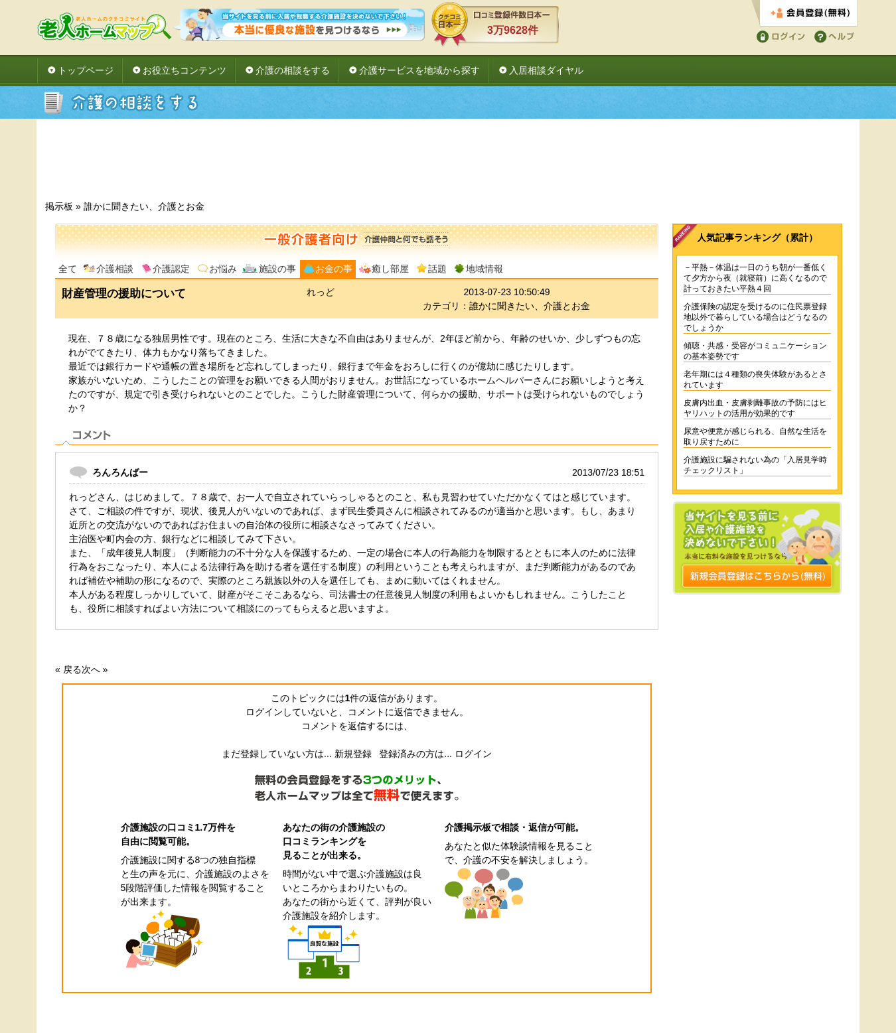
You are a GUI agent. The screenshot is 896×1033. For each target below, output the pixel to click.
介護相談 (114, 268)
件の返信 (366, 698)
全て (67, 268)
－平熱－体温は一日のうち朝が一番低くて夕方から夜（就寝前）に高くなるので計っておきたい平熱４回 (755, 278)
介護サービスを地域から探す (419, 70)
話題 (437, 268)
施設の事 (277, 268)
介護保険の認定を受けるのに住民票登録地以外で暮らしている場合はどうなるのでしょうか (755, 317)
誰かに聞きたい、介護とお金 (144, 206)
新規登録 (353, 753)
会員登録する (804, 13)
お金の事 (333, 268)
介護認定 (171, 268)
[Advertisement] (448, 163)
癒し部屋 (390, 268)
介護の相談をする (293, 70)
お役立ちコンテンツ (184, 70)
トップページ (85, 70)
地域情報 (484, 268)
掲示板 (59, 206)
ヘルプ (832, 35)
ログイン (778, 35)
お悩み (223, 268)
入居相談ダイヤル (546, 70)
